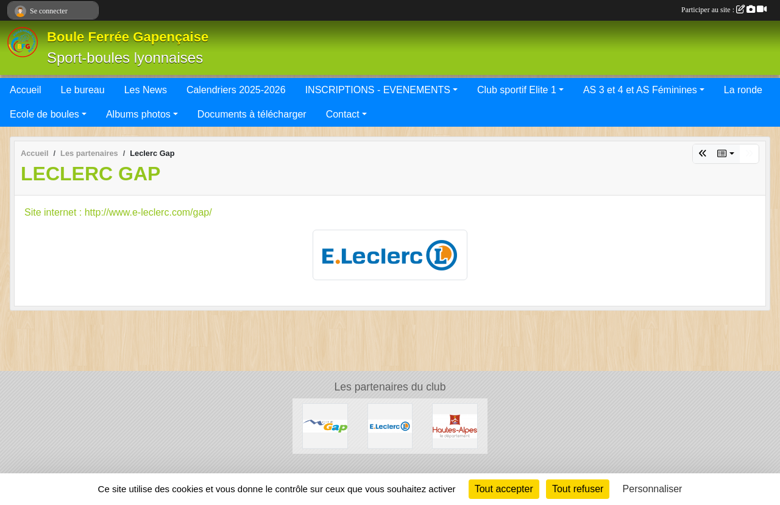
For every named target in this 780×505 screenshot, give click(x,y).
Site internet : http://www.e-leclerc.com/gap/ (118, 212)
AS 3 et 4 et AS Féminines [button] (640, 90)
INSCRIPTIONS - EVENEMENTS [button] (377, 90)
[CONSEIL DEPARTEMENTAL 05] (455, 425)
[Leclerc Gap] (390, 425)
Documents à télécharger (252, 114)
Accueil (25, 90)
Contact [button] (343, 114)
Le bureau (83, 90)
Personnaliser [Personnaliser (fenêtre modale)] (652, 489)
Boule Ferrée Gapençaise (127, 36)
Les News (145, 90)
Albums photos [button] (138, 114)
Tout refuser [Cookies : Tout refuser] (577, 489)
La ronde (743, 90)
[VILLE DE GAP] (325, 425)
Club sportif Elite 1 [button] (516, 90)
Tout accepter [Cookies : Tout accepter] (504, 489)
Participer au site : (724, 9)
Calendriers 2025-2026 (236, 90)
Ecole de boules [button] (44, 114)
